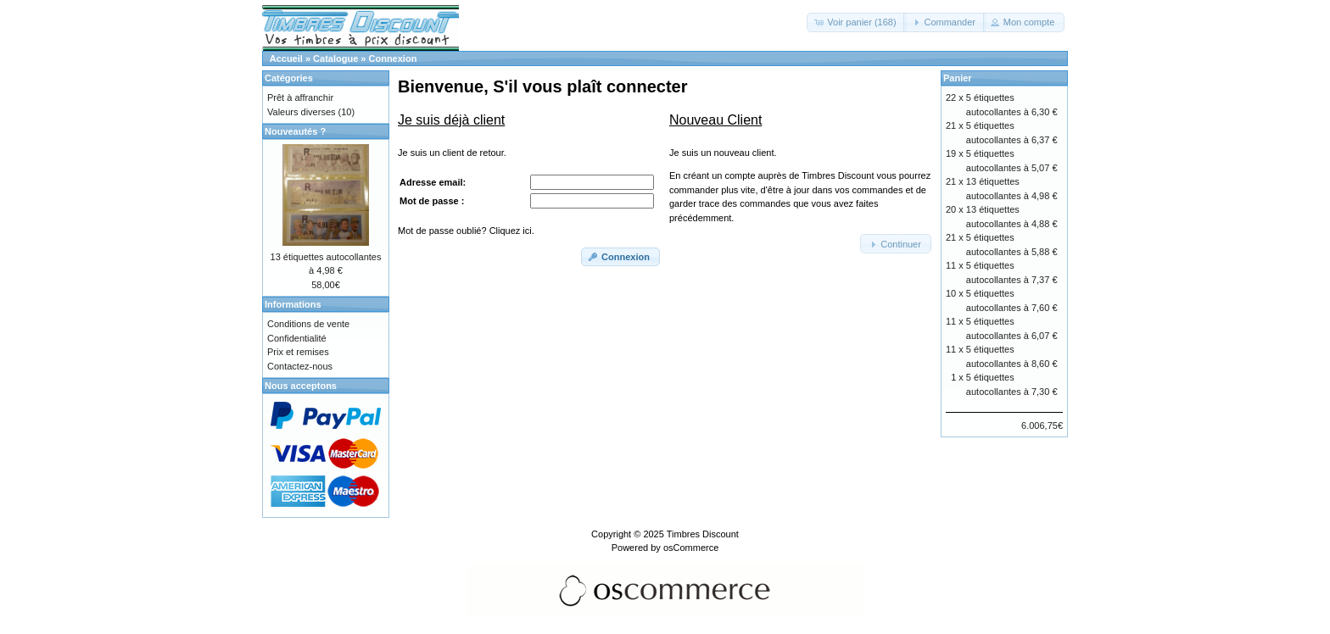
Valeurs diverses (301, 112)
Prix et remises (298, 352)
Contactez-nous (299, 366)
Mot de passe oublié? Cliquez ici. (466, 230)
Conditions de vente (308, 324)
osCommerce (690, 547)
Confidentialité (297, 338)
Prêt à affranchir (300, 97)
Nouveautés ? (295, 131)
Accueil (286, 58)
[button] (856, 22)
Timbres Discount (703, 534)
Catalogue (335, 58)
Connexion (393, 58)
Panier (957, 78)
